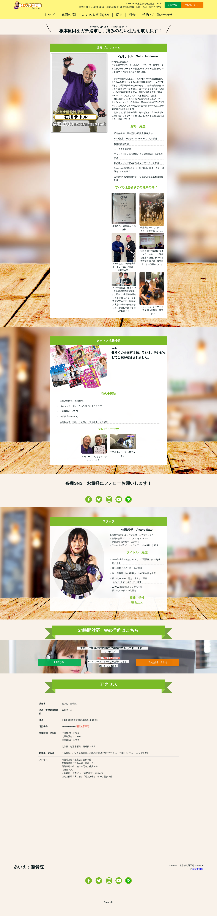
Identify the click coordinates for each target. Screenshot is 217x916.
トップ (49, 15)
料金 (132, 15)
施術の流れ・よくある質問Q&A (85, 15)
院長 (119, 15)
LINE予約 (172, 5)
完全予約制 (197, 882)
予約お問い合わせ (157, 676)
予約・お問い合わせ (157, 15)
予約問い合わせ (192, 5)
